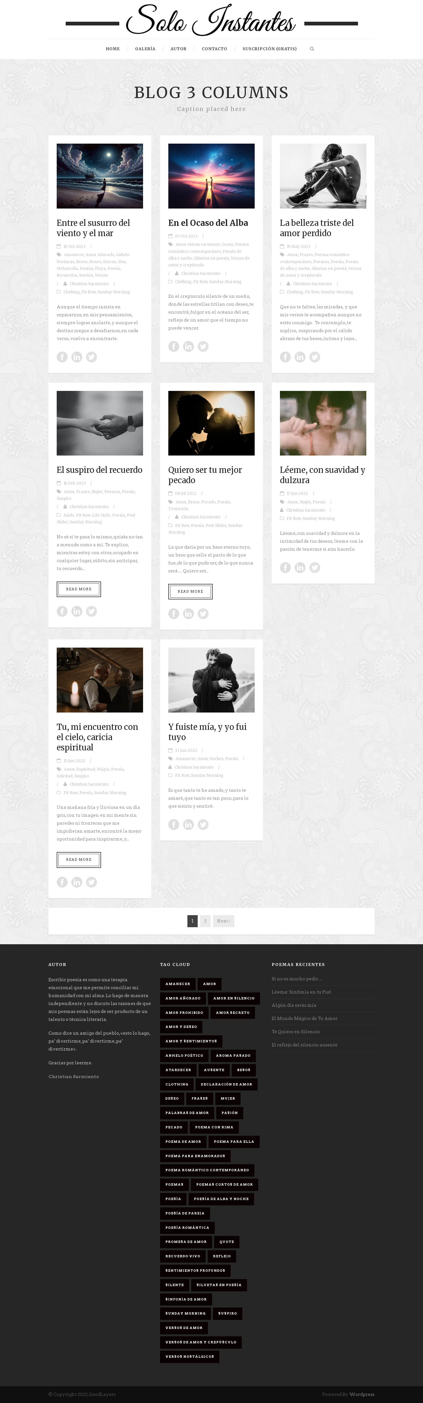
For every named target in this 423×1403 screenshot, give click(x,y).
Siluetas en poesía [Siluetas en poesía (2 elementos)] (219, 1285)
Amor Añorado (100, 254)
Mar (122, 261)
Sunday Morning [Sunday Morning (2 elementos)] (185, 1313)
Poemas (321, 261)
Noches (217, 758)
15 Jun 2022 (74, 760)
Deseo (95, 261)
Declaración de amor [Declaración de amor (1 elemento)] (226, 1084)
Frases (306, 254)
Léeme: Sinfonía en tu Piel (301, 992)
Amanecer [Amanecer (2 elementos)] (177, 984)
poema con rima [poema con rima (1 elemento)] (214, 1127)
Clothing (71, 292)
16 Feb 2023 (74, 483)
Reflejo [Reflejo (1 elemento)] (222, 1256)
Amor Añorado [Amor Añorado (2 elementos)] (183, 998)
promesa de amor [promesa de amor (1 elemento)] (186, 1242)
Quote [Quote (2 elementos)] (226, 1242)
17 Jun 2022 (297, 493)
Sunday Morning (114, 292)
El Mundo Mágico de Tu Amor (305, 1018)
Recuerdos (67, 275)
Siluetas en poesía (211, 258)
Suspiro (64, 498)
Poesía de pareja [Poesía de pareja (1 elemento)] (185, 1213)
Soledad (65, 776)
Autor (179, 48)
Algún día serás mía (294, 1005)
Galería (145, 48)
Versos (101, 275)
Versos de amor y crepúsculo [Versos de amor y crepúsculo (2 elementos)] (200, 1342)
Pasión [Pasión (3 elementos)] (229, 1113)
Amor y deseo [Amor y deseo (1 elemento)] (181, 1027)
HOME (113, 48)
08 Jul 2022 (186, 493)
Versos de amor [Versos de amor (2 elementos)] (184, 1328)
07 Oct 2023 (186, 236)
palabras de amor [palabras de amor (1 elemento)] (187, 1113)
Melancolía (67, 268)
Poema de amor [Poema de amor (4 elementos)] (183, 1142)
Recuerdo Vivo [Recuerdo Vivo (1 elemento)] (182, 1256)
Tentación (178, 508)
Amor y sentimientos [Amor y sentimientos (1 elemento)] (191, 1041)
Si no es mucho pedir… (297, 979)
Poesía (114, 268)
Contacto (214, 48)
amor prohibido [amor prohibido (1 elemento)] (184, 1013)
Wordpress (362, 1394)
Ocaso (227, 244)
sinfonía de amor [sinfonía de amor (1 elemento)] (186, 1299)
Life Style (101, 515)
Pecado (208, 502)
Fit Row (89, 292)
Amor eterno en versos (198, 244)
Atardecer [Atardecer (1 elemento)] (178, 1070)
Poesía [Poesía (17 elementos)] (173, 1199)
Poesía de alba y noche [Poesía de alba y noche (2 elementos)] (221, 1199)
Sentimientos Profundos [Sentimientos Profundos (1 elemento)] (195, 1270)
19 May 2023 (298, 246)
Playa (100, 268)
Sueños (86, 275)
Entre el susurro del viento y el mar (93, 228)
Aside (68, 515)
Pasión (86, 268)
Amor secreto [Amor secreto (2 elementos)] (233, 1013)
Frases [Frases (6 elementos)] (200, 1098)
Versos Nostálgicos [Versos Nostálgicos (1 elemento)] (189, 1357)
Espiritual (85, 769)
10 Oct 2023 (74, 246)
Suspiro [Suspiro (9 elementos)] (227, 1313)
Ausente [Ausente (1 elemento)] (214, 1070)
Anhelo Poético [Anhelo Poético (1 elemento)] (184, 1055)
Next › (223, 921)
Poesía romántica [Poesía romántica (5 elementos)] (187, 1228)
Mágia (103, 769)
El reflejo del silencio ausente (305, 1045)
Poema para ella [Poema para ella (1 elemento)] (234, 1142)
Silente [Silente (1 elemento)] (174, 1285)
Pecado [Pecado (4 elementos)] (173, 1127)
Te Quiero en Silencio (296, 1031)
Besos (82, 261)
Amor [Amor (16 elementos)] (209, 984)
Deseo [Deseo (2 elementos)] (172, 1098)
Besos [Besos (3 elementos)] (244, 1070)
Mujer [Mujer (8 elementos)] (228, 1098)
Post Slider (216, 525)
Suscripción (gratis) (270, 48)
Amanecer (74, 254)
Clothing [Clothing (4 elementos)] (176, 1084)
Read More (79, 589)
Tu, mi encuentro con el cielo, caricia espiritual (97, 737)
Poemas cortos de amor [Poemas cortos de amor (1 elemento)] (224, 1184)
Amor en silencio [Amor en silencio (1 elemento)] (234, 998)
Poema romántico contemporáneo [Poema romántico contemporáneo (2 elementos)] (207, 1170)
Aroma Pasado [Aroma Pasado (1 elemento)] (233, 1055)
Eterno (109, 261)
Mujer (97, 491)
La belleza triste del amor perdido (317, 228)
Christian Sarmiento (89, 283)
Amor (292, 254)
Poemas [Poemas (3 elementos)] (174, 1184)
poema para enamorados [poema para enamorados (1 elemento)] (195, 1156)
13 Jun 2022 (186, 750)
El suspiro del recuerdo (99, 470)
